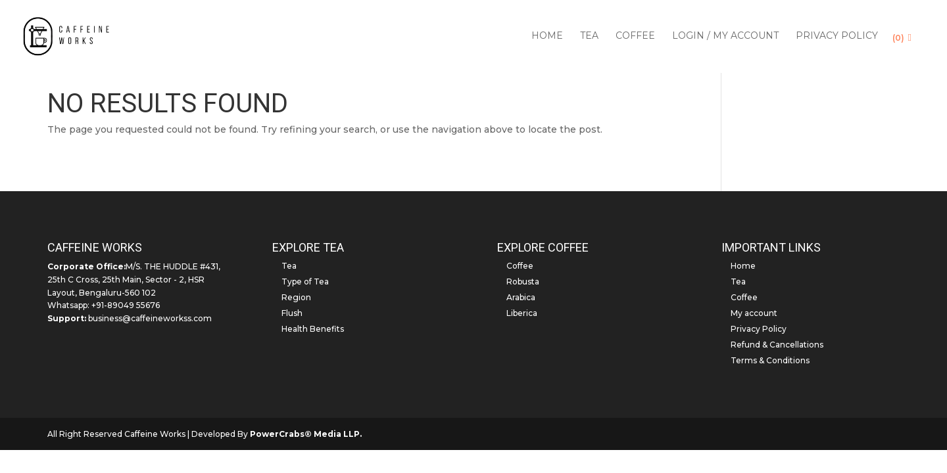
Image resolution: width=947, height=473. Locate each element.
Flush (292, 313)
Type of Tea (305, 281)
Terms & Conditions (770, 360)
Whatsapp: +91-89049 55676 (103, 305)
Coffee (635, 38)
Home (547, 38)
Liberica (521, 313)
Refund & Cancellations (777, 344)
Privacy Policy (837, 38)
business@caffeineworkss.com (150, 318)
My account (754, 313)
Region (296, 297)
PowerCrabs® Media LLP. (306, 434)
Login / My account (725, 38)
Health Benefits (312, 329)
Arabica (520, 297)
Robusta (522, 281)
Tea (589, 38)
